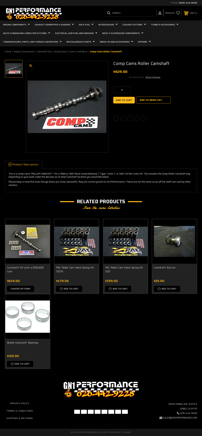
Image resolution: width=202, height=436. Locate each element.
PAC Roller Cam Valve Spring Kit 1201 (124, 270)
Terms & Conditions (19, 411)
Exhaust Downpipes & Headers (54, 24)
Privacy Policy (19, 403)
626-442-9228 (188, 413)
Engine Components (16, 24)
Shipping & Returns (19, 418)
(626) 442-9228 (188, 2)
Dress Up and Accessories (116, 41)
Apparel (144, 41)
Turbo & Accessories (165, 24)
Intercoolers (108, 24)
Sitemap (126, 432)
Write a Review (152, 77)
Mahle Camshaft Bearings (23, 343)
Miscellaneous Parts (81, 41)
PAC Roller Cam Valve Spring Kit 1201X (75, 270)
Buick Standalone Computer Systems (26, 33)
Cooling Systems (134, 24)
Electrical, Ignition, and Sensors (76, 33)
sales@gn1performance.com (180, 418)
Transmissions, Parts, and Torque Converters (32, 41)
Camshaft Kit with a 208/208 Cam (25, 270)
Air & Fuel (86, 24)
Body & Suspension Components (122, 33)
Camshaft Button (164, 268)
